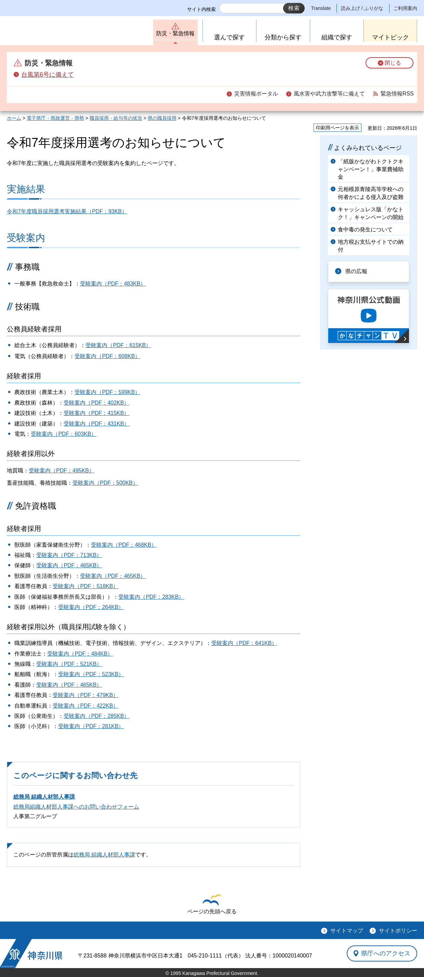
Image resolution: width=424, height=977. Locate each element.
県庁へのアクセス (385, 953)
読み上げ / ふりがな (362, 8)
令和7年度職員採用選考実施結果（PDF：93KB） (67, 211)
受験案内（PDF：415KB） (96, 413)
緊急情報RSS (397, 94)
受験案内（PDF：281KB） (91, 726)
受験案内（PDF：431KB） (96, 424)
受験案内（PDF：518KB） (85, 586)
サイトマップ (346, 931)
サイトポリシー (398, 931)
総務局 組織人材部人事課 (44, 797)
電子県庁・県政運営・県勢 (55, 118)
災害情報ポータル (256, 94)
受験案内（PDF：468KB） (124, 545)
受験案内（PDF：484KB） (80, 654)
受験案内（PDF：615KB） (118, 345)
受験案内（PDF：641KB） (244, 643)
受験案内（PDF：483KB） (113, 284)
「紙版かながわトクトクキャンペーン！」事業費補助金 (370, 169)
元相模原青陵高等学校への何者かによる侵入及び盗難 (370, 193)
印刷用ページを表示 (337, 127)
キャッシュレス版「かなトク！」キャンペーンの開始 (370, 213)
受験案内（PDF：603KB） (63, 434)
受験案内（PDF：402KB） (96, 403)
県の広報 (356, 271)
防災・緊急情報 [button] (175, 33)
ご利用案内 (405, 8)
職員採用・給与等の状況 (116, 118)
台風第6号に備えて (47, 74)
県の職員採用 (162, 118)
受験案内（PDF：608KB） (107, 356)
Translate (321, 8)
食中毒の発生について (365, 229)
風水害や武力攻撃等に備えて (329, 94)
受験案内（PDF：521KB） (69, 664)
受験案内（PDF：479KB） (85, 695)
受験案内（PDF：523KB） (91, 674)
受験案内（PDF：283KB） (151, 597)
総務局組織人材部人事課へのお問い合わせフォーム (76, 807)
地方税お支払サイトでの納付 (370, 245)
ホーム (14, 118)
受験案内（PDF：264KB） (91, 607)
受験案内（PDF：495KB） (61, 470)
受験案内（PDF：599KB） (107, 392)
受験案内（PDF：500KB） (105, 483)
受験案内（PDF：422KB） (85, 706)
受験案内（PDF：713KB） (69, 555)
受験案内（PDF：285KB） (96, 716)
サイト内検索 (201, 9)
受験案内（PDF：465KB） (69, 565)
